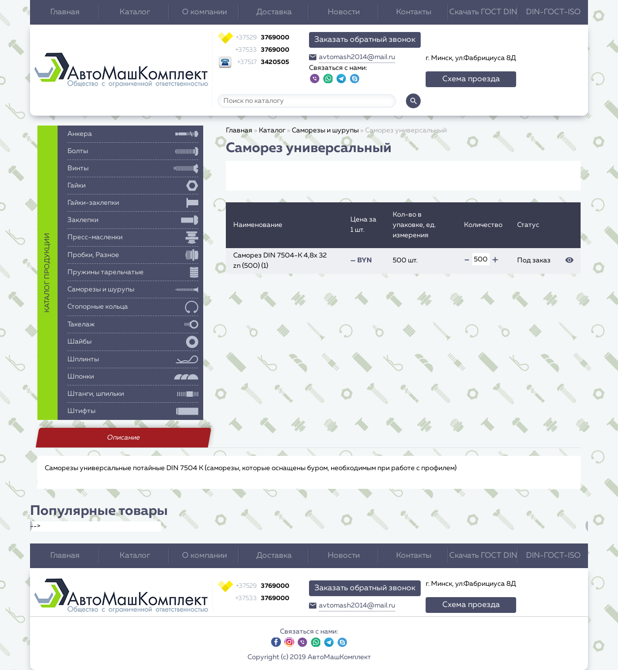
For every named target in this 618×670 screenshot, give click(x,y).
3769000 (262, 37)
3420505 (263, 62)
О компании (204, 12)
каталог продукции (47, 273)
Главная (65, 12)
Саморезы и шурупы (325, 130)
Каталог (135, 12)
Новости (344, 12)
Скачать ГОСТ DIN (483, 12)
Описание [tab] (123, 437)
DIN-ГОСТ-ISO (553, 12)
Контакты (414, 12)
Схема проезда (471, 79)
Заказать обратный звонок (364, 40)
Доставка (274, 12)
